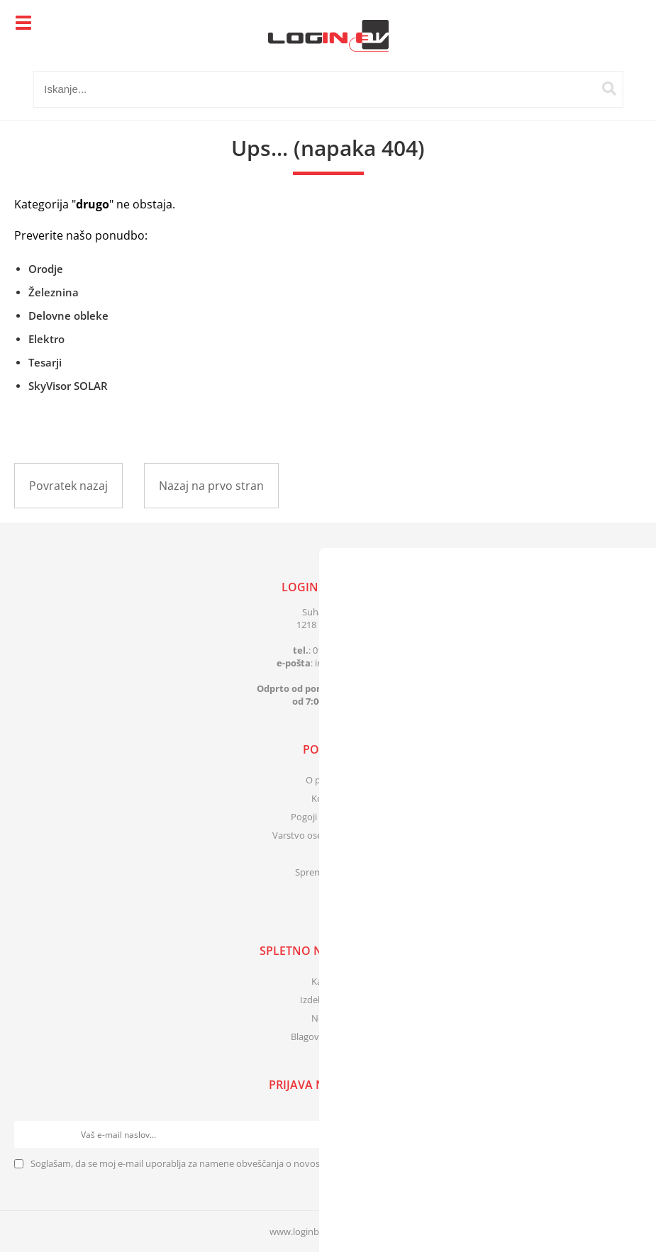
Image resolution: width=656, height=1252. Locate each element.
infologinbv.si (347, 662)
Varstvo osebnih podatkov (328, 835)
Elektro (46, 339)
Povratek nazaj (68, 485)
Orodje (45, 269)
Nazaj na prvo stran (211, 485)
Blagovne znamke (328, 1036)
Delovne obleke (68, 315)
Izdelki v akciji (328, 999)
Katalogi (328, 981)
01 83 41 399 (338, 650)
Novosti (328, 1018)
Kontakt (328, 798)
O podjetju (328, 779)
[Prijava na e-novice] (628, 1134)
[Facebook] (328, 902)
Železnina (53, 292)
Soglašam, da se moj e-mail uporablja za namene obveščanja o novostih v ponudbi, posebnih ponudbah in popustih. (275, 1163)
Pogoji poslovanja (328, 816)
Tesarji (45, 362)
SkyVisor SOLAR (68, 386)
